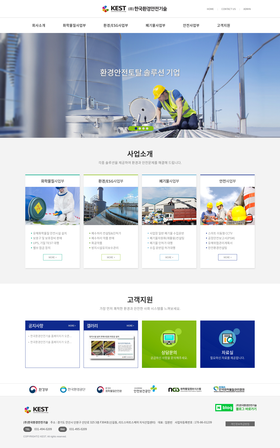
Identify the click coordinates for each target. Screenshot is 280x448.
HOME (210, 9)
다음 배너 (271, 87)
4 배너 (147, 128)
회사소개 (38, 25)
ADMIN (247, 9)
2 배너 (139, 128)
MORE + (53, 257)
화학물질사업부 (74, 25)
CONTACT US (228, 9)
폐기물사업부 (155, 25)
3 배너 (143, 128)
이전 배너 (8, 87)
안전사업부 (191, 25)
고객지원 (223, 25)
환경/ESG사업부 (115, 25)
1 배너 (136, 128)
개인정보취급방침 (240, 424)
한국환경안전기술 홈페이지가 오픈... (51, 336)
